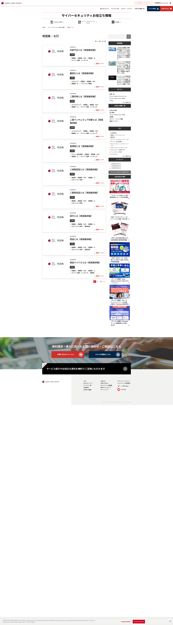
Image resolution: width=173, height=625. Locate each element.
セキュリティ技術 (76, 180)
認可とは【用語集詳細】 (81, 216)
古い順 (104, 41)
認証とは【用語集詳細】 (81, 239)
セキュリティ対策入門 (117, 150)
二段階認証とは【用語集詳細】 (84, 169)
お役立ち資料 (113, 110)
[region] (86, 621)
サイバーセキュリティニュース (118, 96)
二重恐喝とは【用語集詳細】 (83, 96)
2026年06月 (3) (116, 166)
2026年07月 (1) (116, 164)
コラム (111, 100)
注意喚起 (113, 133)
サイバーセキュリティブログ (117, 98)
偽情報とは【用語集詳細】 (82, 146)
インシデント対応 (116, 152)
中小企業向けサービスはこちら (143, 3)
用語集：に (74, 107)
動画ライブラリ (114, 121)
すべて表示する (127, 102)
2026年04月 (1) (116, 168)
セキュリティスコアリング (119, 147)
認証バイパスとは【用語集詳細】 (85, 262)
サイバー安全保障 (77, 154)
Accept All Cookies (139, 621)
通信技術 (87, 226)
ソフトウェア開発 (86, 83)
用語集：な (91, 58)
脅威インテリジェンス (118, 135)
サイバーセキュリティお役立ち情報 (86, 15)
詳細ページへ (100, 63)
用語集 (72, 54)
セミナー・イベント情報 (116, 119)
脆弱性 (92, 273)
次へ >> (102, 281)
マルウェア (74, 81)
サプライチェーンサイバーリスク (120, 144)
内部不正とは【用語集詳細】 (83, 50)
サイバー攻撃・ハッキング (79, 60)
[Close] (170, 621)
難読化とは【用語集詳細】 (82, 73)
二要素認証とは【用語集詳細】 (84, 193)
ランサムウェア (76, 105)
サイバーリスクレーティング (120, 139)
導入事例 (112, 112)
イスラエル (114, 154)
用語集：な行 (82, 58)
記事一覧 (112, 94)
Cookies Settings (125, 621)
